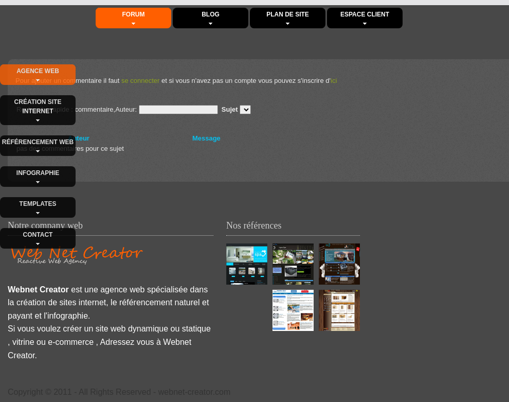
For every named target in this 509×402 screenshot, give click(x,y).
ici (334, 80)
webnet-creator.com (194, 392)
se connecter (140, 80)
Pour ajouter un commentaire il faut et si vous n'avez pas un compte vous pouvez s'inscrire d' (176, 80)
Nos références (253, 225)
